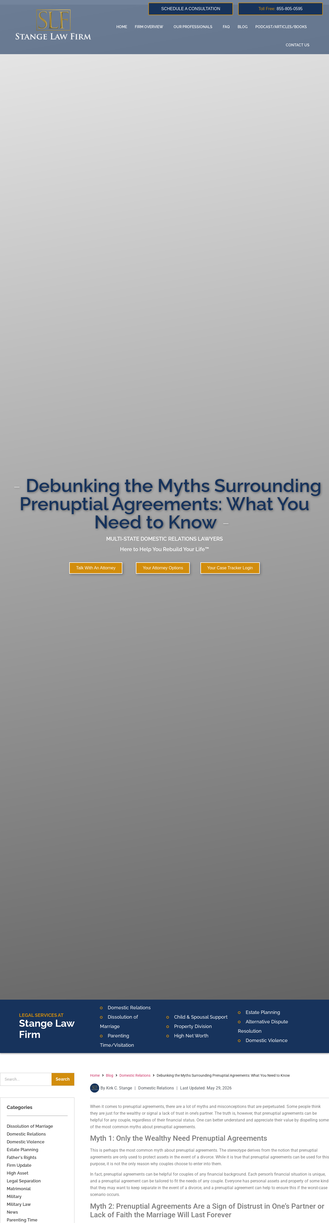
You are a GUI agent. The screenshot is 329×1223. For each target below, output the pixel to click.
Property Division (193, 1026)
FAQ (226, 27)
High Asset (17, 1173)
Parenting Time (22, 1220)
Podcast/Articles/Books (282, 26)
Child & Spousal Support (200, 1017)
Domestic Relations (129, 1007)
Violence (277, 1040)
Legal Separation (24, 1180)
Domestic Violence (26, 1141)
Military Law (19, 1204)
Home (121, 27)
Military (14, 1196)
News (12, 1212)
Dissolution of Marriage (30, 1126)
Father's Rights (21, 1157)
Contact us (297, 45)
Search (63, 1079)
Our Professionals (194, 26)
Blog (243, 27)
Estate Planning (263, 1012)
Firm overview (150, 26)
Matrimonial (19, 1188)
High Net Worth (191, 1035)
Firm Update (19, 1165)
